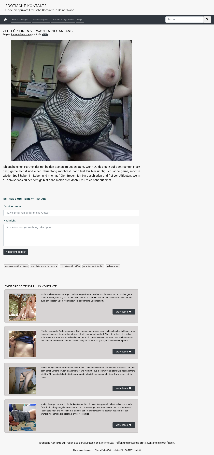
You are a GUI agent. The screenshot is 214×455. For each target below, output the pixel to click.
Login (80, 19)
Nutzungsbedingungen (83, 450)
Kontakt (137, 450)
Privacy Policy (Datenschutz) (107, 450)
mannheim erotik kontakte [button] (16, 266)
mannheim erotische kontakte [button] (44, 266)
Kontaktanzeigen (20, 19)
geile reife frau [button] (113, 266)
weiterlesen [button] (124, 311)
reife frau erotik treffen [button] (93, 266)
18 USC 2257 (126, 450)
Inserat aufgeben (41, 19)
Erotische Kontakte (26, 6)
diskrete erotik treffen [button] (70, 266)
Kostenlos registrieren (63, 19)
